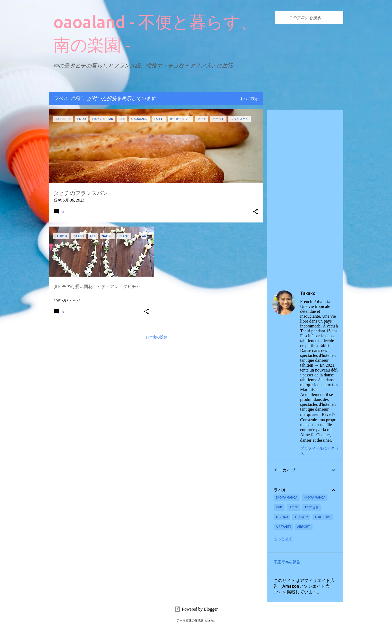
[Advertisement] (305, 197)
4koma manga (314, 497)
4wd (279, 507)
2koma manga (286, 497)
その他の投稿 (156, 337)
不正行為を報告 (287, 561)
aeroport (323, 517)
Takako (308, 293)
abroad (282, 517)
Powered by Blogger (196, 609)
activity (301, 517)
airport (303, 526)
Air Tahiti (283, 526)
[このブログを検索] (314, 17)
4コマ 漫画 (311, 507)
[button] (255, 212)
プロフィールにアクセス (319, 450)
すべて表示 (249, 99)
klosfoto (210, 620)
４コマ (293, 507)
